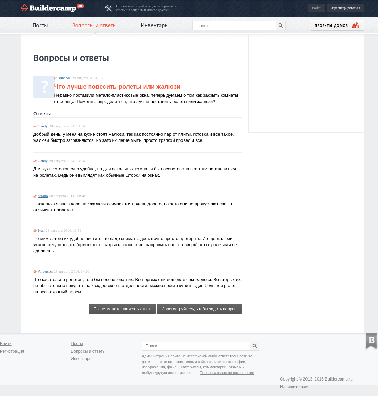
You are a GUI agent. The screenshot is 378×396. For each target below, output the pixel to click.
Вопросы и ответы (94, 25)
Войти (316, 8)
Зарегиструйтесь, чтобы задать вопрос (199, 308)
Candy (43, 126)
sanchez (65, 78)
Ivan (41, 230)
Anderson (45, 271)
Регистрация (12, 351)
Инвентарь (154, 25)
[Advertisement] (306, 82)
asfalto (43, 196)
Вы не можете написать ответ (122, 308)
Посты (40, 25)
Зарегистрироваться (345, 8)
